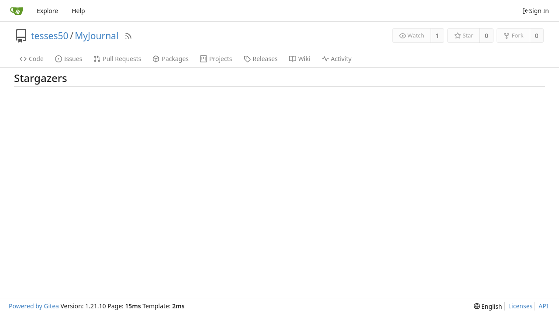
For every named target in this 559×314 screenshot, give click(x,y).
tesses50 (49, 35)
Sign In (535, 11)
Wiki (300, 59)
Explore (47, 11)
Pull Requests (117, 59)
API (543, 306)
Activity (337, 59)
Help (78, 11)
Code (32, 59)
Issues (68, 59)
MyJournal (96, 35)
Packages (170, 59)
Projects (216, 59)
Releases (261, 59)
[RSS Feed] (128, 36)
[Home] (16, 11)
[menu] (488, 306)
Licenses (520, 306)
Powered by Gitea (34, 306)
